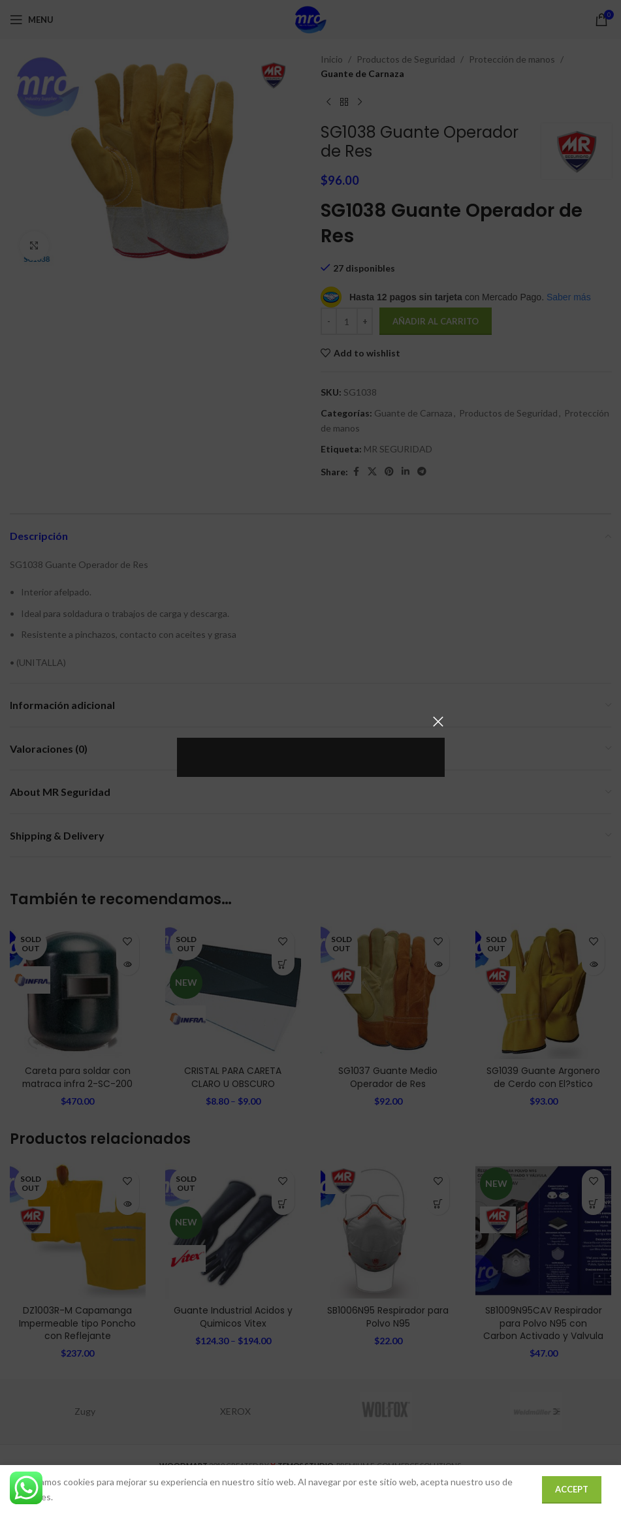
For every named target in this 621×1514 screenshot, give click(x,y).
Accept (571, 1489)
